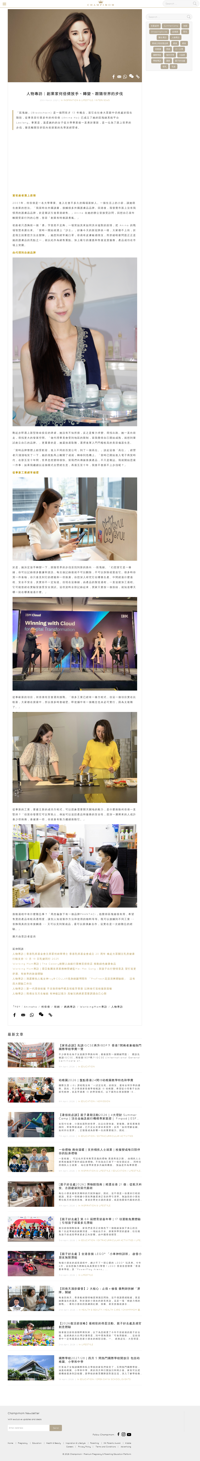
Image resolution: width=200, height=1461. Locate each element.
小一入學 (179, 49)
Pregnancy (23, 1443)
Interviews (102, 100)
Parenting (94, 1443)
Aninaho (30, 1006)
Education (88, 1066)
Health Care (112, 1310)
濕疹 (168, 61)
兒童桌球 (155, 26)
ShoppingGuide (159, 32)
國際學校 (157, 55)
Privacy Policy (84, 1447)
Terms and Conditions (106, 1447)
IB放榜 (182, 55)
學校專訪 (157, 61)
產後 (175, 43)
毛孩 (174, 66)
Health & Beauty (92, 1310)
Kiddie (128, 1443)
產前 (184, 43)
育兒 (185, 32)
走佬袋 (175, 32)
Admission (103, 1101)
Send (56, 1428)
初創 (57, 1006)
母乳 (165, 66)
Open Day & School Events (113, 1379)
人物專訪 (117, 1006)
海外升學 (170, 55)
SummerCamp (171, 26)
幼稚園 (158, 49)
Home (10, 1443)
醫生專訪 (163, 37)
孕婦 (168, 49)
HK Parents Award (112, 1443)
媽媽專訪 (70, 1006)
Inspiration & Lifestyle (78, 100)
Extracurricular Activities (115, 1136)
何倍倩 (45, 1006)
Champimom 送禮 (132, 1310)
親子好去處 (180, 61)
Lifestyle (135, 1171)
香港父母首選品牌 (160, 43)
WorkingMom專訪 (93, 1006)
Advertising (126, 1447)
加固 (185, 26)
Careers (69, 1447)
